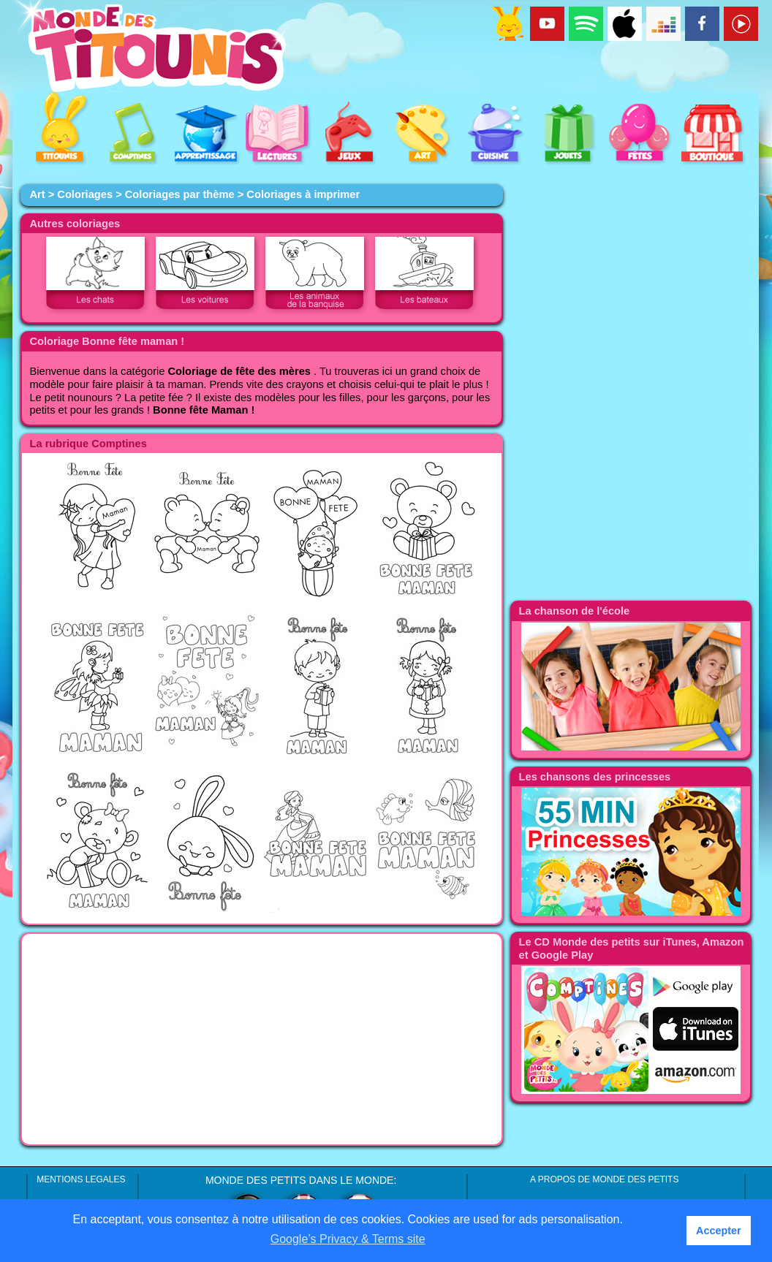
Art (37, 194)
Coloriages (85, 194)
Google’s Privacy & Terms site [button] (347, 1239)
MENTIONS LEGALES (81, 1179)
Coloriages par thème (180, 194)
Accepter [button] (718, 1230)
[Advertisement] (261, 1039)
